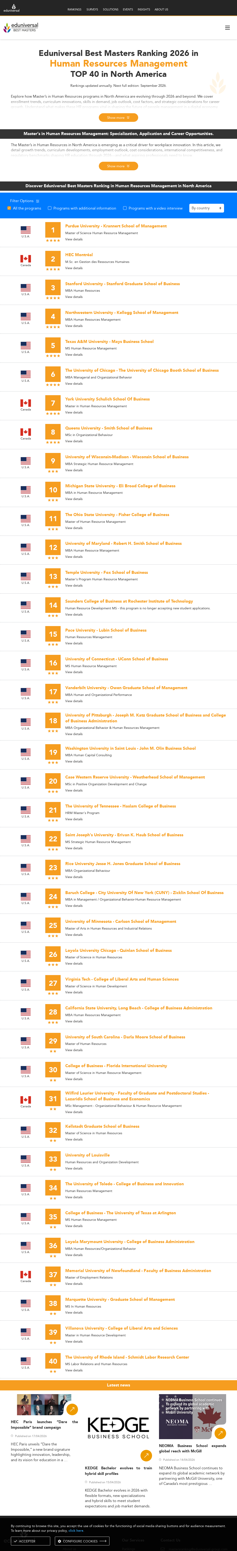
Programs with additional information (84, 208)
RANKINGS (74, 9)
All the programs (27, 208)
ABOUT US (161, 9)
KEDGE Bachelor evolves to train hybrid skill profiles (118, 1471)
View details (74, 239)
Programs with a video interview (156, 208)
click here (76, 1530)
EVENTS (128, 9)
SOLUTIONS (110, 9)
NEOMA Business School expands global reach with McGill (192, 1448)
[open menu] (227, 27)
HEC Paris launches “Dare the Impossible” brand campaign (44, 1424)
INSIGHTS (144, 9)
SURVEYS (92, 9)
